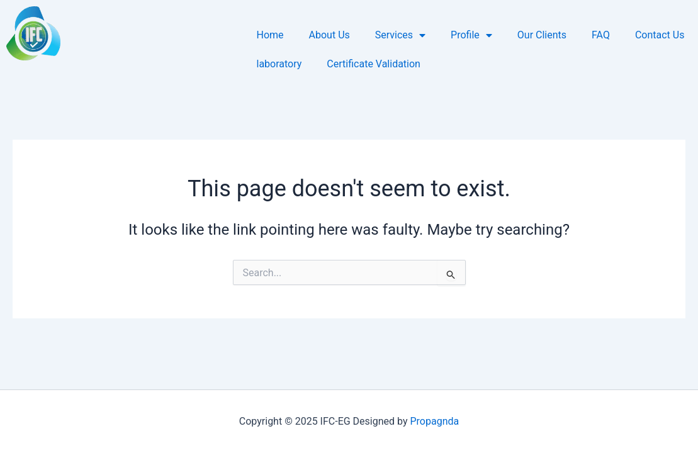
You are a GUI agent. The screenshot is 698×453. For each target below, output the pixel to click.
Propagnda (434, 421)
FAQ (601, 35)
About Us (329, 35)
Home (270, 35)
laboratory (279, 64)
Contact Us (660, 35)
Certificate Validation (373, 64)
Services (400, 35)
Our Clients (541, 35)
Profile (471, 35)
